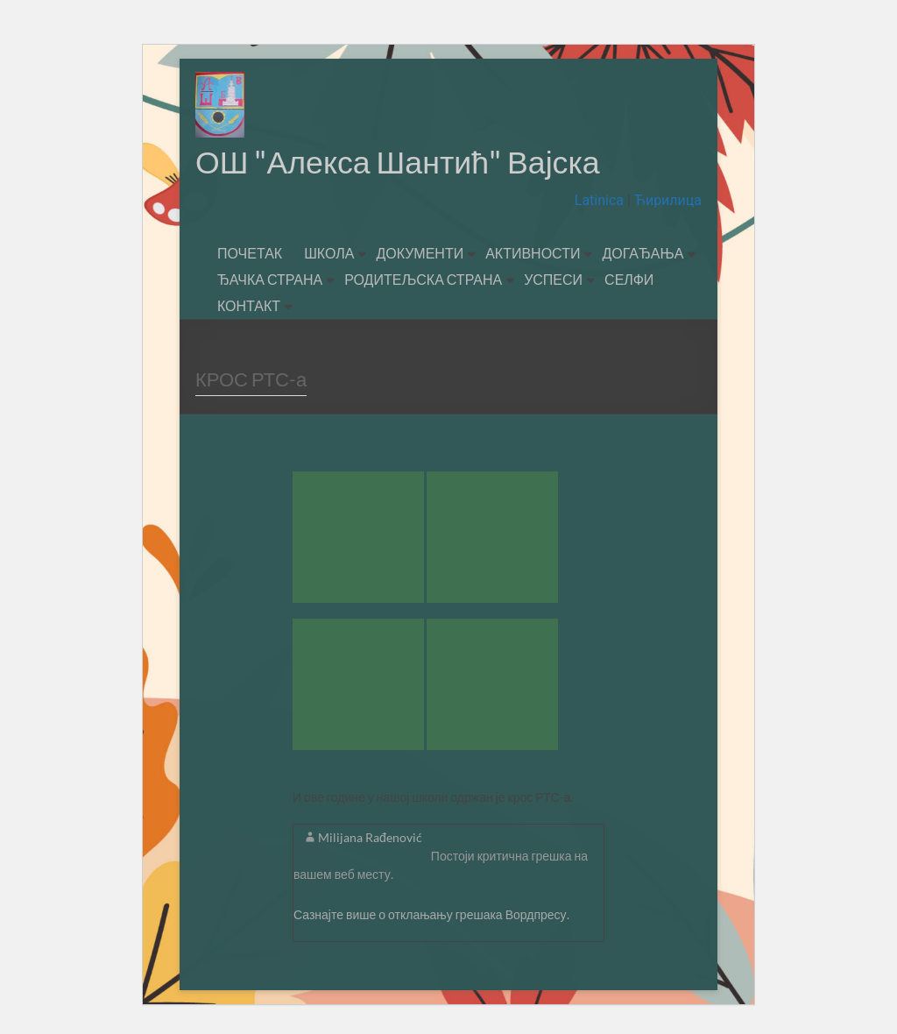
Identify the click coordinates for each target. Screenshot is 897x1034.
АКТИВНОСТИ (532, 253)
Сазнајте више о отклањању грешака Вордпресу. (431, 915)
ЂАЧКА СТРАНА (269, 280)
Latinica (601, 201)
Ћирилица (666, 201)
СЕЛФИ (628, 280)
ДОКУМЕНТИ (419, 253)
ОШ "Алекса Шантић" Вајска (399, 162)
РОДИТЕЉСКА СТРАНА (423, 280)
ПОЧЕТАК (249, 253)
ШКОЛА (329, 253)
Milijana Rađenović (370, 838)
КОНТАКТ (248, 306)
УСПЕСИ (553, 280)
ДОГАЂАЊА (642, 253)
